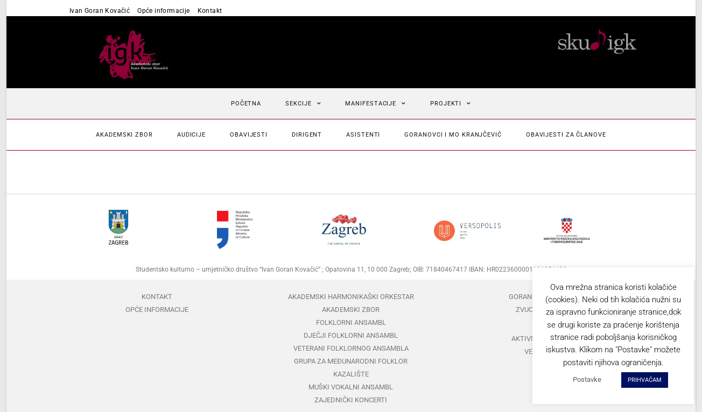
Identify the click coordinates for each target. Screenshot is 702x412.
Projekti (450, 103)
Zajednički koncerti (350, 400)
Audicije (191, 134)
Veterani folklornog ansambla (351, 348)
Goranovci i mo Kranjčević (453, 134)
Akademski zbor (124, 134)
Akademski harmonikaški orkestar (351, 297)
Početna (246, 103)
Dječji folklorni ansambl (351, 335)
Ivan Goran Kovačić (99, 11)
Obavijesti (249, 134)
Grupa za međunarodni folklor (351, 361)
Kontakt (210, 11)
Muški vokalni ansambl (350, 387)
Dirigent (307, 134)
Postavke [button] (587, 379)
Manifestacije (375, 103)
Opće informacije (163, 11)
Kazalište (351, 374)
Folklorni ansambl (351, 322)
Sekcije (303, 103)
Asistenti (363, 134)
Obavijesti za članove (566, 134)
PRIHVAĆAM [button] (645, 380)
